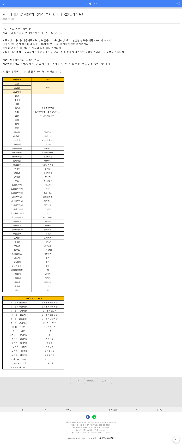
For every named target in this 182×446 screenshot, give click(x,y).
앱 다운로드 (114, 409)
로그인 (159, 409)
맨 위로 (176, 439)
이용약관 (92, 438)
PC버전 (68, 409)
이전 (78, 381)
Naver (94, 417)
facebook (88, 417)
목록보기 (91, 381)
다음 (104, 381)
